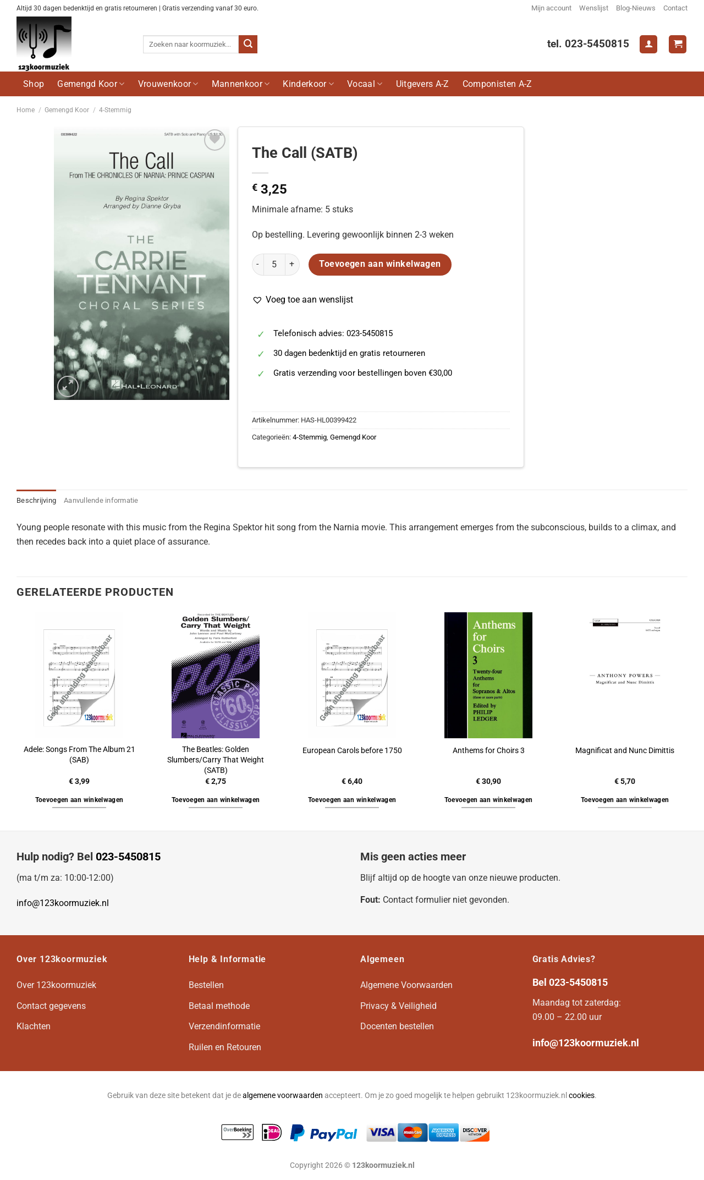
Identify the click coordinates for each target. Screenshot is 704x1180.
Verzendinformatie (224, 1026)
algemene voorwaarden (283, 1095)
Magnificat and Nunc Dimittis (624, 750)
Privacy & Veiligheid (398, 1006)
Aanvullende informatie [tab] (101, 500)
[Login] (648, 44)
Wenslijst (593, 8)
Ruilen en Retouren (225, 1047)
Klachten (33, 1026)
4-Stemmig (115, 110)
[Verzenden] (248, 44)
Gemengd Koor (90, 84)
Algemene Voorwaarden (406, 985)
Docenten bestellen (397, 1026)
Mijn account (551, 8)
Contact (675, 8)
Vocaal (364, 84)
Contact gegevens (51, 1006)
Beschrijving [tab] (36, 500)
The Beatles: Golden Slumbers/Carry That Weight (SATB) (215, 760)
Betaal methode (219, 1006)
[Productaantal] (274, 265)
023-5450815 (128, 856)
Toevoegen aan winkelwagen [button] (79, 800)
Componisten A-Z (497, 84)
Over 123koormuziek (56, 985)
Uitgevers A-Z (422, 84)
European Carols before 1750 (352, 750)
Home (25, 110)
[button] (302, 300)
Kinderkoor (308, 84)
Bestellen (206, 985)
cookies (582, 1095)
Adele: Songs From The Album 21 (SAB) (79, 755)
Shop (33, 84)
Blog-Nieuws (636, 8)
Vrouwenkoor (168, 84)
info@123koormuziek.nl (62, 903)
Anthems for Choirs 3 (489, 750)
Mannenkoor (241, 84)
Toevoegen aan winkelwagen (380, 264)
